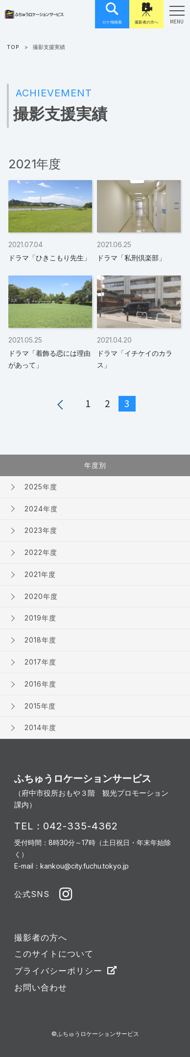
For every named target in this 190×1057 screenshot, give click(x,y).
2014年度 (40, 727)
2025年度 (40, 487)
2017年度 (40, 662)
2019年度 (40, 618)
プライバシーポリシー (58, 971)
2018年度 (40, 640)
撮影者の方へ (40, 937)
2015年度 (40, 706)
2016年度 (40, 684)
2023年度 (40, 530)
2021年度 (40, 574)
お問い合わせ (40, 987)
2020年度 (41, 596)
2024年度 (41, 509)
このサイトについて (54, 954)
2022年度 (40, 552)
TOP (13, 47)
